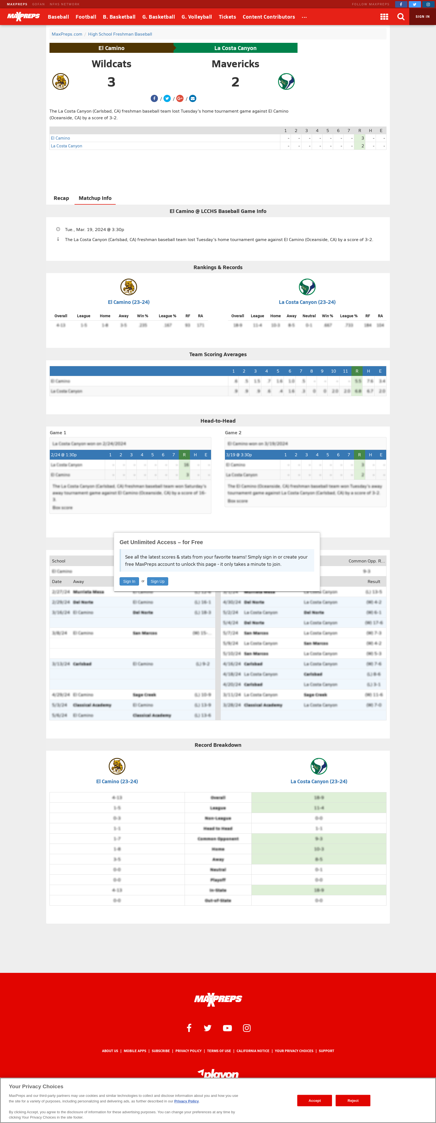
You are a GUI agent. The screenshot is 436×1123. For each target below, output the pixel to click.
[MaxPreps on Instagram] (428, 4)
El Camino (111, 48)
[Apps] (384, 16)
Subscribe (161, 1050)
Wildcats (112, 63)
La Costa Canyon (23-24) (307, 301)
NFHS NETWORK (65, 4)
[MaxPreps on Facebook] (401, 4)
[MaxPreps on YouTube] (227, 1027)
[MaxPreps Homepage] (218, 1000)
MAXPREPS (17, 4)
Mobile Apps (135, 1050)
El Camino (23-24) (129, 301)
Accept (315, 1100)
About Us (110, 1050)
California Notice (253, 1050)
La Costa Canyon (235, 48)
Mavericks (235, 63)
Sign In (129, 581)
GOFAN (38, 4)
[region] (218, 1100)
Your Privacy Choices (294, 1050)
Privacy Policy (188, 1050)
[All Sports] (304, 16)
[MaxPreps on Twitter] (415, 4)
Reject (353, 1100)
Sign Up (158, 581)
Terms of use (219, 1050)
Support (326, 1050)
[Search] (401, 16)
